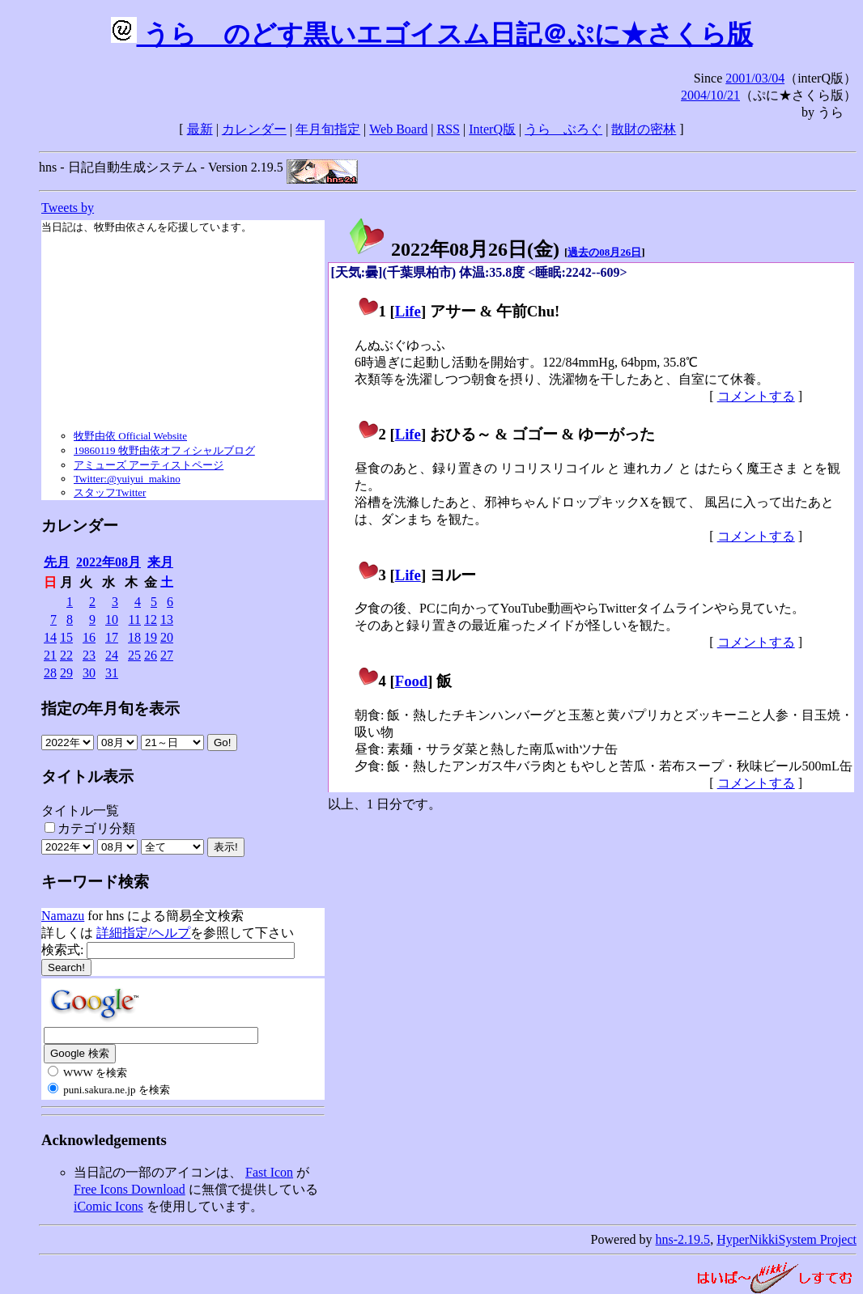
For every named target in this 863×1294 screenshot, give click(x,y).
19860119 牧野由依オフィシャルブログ (164, 450)
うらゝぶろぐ (563, 129)
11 (135, 619)
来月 (160, 562)
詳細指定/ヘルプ (143, 933)
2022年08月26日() (453, 249)
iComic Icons (108, 1206)
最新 (200, 129)
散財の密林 (643, 129)
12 (150, 619)
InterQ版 (492, 129)
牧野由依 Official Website (130, 436)
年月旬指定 (327, 129)
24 (111, 655)
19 (150, 637)
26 (150, 655)
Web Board (398, 129)
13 (166, 619)
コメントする (756, 396)
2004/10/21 (710, 95)
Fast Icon (269, 1172)
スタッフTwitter (110, 492)
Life (408, 311)
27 (166, 655)
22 (66, 655)
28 (50, 673)
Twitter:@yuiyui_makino (127, 479)
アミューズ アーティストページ (148, 465)
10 (111, 619)
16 (89, 637)
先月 (57, 562)
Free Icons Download (129, 1189)
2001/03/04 (754, 78)
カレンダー (254, 129)
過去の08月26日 (604, 252)
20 (166, 637)
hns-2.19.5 (683, 1239)
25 (134, 655)
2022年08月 (108, 562)
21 (50, 655)
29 (66, 673)
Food (411, 680)
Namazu (62, 916)
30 (89, 673)
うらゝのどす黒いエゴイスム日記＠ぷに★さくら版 (432, 34)
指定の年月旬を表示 (110, 708)
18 (134, 637)
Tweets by (67, 207)
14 (50, 637)
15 (66, 637)
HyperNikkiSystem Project (786, 1239)
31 (111, 673)
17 (111, 637)
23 (89, 655)
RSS (448, 129)
